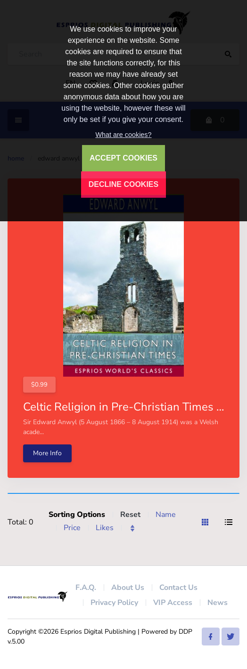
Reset (130, 514)
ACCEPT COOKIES (123, 158)
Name (166, 514)
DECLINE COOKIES (123, 184)
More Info (47, 453)
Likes (105, 528)
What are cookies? (123, 134)
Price (72, 528)
